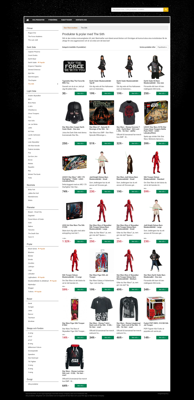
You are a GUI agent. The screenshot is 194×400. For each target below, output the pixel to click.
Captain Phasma (34, 52)
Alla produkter (33, 384)
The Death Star (33, 233)
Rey (29, 171)
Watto (30, 200)
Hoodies (31, 263)
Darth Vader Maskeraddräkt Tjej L (127, 82)
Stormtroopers (33, 77)
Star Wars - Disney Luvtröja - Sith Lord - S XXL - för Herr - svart (73, 373)
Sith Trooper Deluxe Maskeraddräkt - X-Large (72, 276)
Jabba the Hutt (33, 193)
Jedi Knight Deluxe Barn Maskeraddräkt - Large (153, 226)
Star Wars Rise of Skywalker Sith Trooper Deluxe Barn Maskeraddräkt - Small (128, 227)
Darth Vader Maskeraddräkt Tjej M (100, 82)
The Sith (31, 84)
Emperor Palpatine (34, 66)
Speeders (31, 354)
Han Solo (31, 121)
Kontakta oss (81, 20)
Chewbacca (32, 110)
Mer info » (80, 93)
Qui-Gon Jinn (32, 156)
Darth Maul (32, 59)
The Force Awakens (35, 36)
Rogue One (32, 33)
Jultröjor (31, 267)
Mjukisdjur (32, 284)
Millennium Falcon (34, 347)
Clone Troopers (33, 113)
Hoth (30, 223)
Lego (30, 270)
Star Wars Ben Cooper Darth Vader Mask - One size (73, 128)
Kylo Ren (31, 73)
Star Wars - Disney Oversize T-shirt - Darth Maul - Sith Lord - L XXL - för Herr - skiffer (128, 129)
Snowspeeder (33, 351)
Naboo (30, 226)
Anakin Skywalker (34, 96)
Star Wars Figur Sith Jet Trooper (98, 276)
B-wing (30, 344)
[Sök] (165, 10)
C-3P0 (30, 106)
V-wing (30, 365)
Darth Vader (36, 62)
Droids (30, 259)
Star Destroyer (33, 358)
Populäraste (162, 47)
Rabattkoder (66, 20)
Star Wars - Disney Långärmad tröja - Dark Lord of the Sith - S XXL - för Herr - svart (128, 325)
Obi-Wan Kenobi (34, 146)
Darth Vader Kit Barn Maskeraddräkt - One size (154, 82)
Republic (31, 167)
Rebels (30, 163)
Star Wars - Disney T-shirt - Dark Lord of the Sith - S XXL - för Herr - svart (101, 325)
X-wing (30, 369)
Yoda (30, 178)
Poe (29, 153)
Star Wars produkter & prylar (44, 9)
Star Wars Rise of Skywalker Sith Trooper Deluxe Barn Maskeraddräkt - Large (100, 227)
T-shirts (34, 292)
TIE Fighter (32, 361)
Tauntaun (31, 318)
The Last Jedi (33, 40)
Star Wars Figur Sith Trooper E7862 (73, 324)
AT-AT (30, 336)
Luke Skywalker (33, 142)
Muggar (31, 288)
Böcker (30, 256)
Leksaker (31, 274)
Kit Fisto (31, 131)
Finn (29, 117)
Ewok (30, 303)
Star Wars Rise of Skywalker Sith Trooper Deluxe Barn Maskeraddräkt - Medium (128, 277)
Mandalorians (33, 197)
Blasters (31, 252)
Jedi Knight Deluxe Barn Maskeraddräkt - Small (98, 178)
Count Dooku (32, 55)
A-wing (30, 333)
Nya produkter (38, 20)
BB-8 (29, 99)
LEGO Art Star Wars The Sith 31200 (73, 226)
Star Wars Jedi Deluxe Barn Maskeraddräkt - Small (127, 178)
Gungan (31, 307)
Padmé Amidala (34, 149)
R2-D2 (30, 160)
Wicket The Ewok (34, 174)
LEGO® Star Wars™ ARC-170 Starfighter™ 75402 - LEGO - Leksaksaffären (73, 179)
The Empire (32, 80)
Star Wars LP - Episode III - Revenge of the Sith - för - (99, 128)
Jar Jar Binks (33, 124)
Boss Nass (32, 103)
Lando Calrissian (34, 135)
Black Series (36, 249)
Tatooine (31, 230)
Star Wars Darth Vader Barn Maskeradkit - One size (154, 276)
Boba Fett (31, 189)
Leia (29, 138)
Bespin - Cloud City (35, 212)
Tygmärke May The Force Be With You (73, 82)
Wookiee (31, 321)
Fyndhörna (52, 20)
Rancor (30, 314)
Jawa (30, 310)
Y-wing (30, 372)
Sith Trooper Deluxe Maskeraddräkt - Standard (154, 178)
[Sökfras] (137, 10)
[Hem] (27, 20)
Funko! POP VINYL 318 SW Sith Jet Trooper (156, 324)
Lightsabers (36, 277)
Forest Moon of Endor (36, 219)
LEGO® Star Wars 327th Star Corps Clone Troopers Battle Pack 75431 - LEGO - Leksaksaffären (155, 130)
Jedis (30, 128)
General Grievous (34, 70)
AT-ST (30, 340)
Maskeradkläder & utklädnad (42, 281)
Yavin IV (31, 237)
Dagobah (31, 216)
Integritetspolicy (163, 393)
